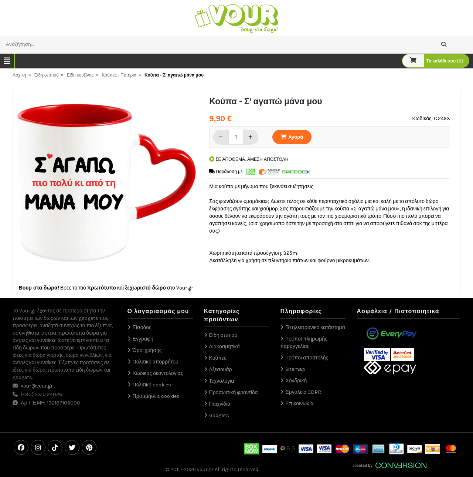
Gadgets (219, 415)
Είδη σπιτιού (46, 75)
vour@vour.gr (37, 386)
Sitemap (295, 369)
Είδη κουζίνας (80, 75)
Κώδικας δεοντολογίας (158, 373)
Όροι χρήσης (147, 350)
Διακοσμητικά (224, 347)
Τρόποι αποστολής (306, 358)
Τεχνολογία (221, 381)
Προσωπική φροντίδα (233, 392)
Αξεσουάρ (220, 369)
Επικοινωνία (299, 403)
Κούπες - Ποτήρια (119, 75)
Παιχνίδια (220, 404)
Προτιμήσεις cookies (156, 396)
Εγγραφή (143, 339)
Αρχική (19, 75)
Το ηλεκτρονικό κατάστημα (315, 327)
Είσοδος (142, 327)
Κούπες (218, 358)
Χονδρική (296, 381)
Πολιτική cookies (152, 385)
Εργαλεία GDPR (303, 392)
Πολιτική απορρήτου (155, 362)
